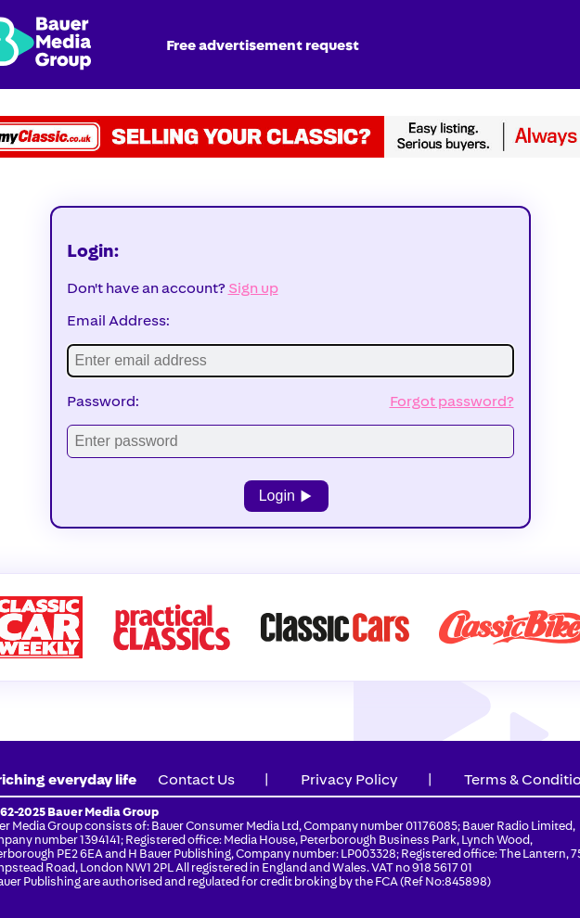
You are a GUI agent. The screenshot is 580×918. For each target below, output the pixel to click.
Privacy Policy (349, 779)
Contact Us (196, 779)
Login (287, 496)
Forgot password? (452, 401)
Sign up (253, 288)
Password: (103, 401)
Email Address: (118, 320)
